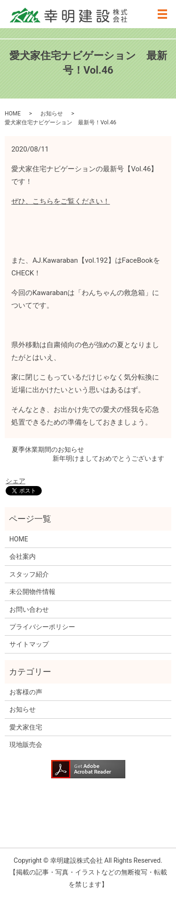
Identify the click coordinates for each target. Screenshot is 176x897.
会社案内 (22, 556)
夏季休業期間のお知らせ (48, 449)
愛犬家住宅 (25, 727)
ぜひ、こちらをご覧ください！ (60, 201)
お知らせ (51, 113)
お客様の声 (25, 692)
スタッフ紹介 (29, 574)
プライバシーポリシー (42, 627)
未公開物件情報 (32, 591)
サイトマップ (29, 644)
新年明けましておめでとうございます (108, 458)
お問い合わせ (29, 609)
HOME (13, 113)
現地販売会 (25, 744)
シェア (15, 481)
